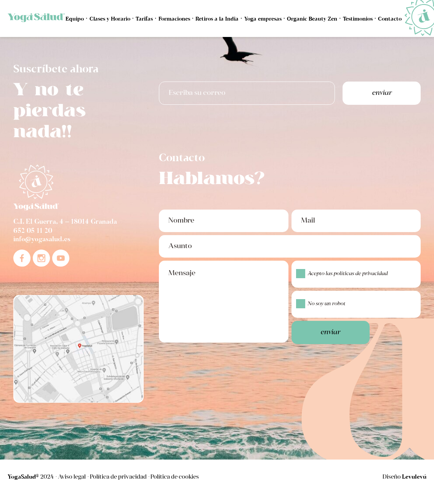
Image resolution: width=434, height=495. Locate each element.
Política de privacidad (118, 477)
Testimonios (358, 19)
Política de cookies (175, 477)
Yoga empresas (263, 19)
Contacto (390, 19)
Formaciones (174, 19)
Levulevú (414, 477)
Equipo (75, 19)
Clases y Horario (110, 19)
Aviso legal (72, 477)
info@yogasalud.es (41, 239)
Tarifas (144, 19)
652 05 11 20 (32, 231)
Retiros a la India (217, 19)
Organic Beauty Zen (312, 19)
